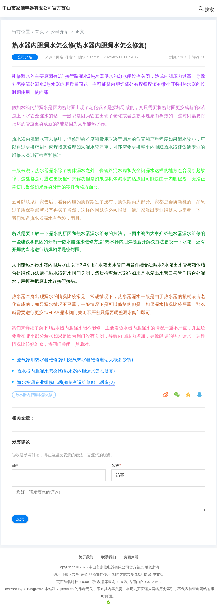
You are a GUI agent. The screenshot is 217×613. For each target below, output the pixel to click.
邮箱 (16, 465)
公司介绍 (60, 31)
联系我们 (108, 557)
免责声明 (131, 557)
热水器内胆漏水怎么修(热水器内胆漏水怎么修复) (66, 371)
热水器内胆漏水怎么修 (34, 395)
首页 (39, 31)
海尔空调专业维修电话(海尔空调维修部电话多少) (66, 382)
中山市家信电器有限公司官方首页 (116, 567)
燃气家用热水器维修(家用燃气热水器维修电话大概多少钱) (75, 359)
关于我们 (86, 557)
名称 (116, 465)
